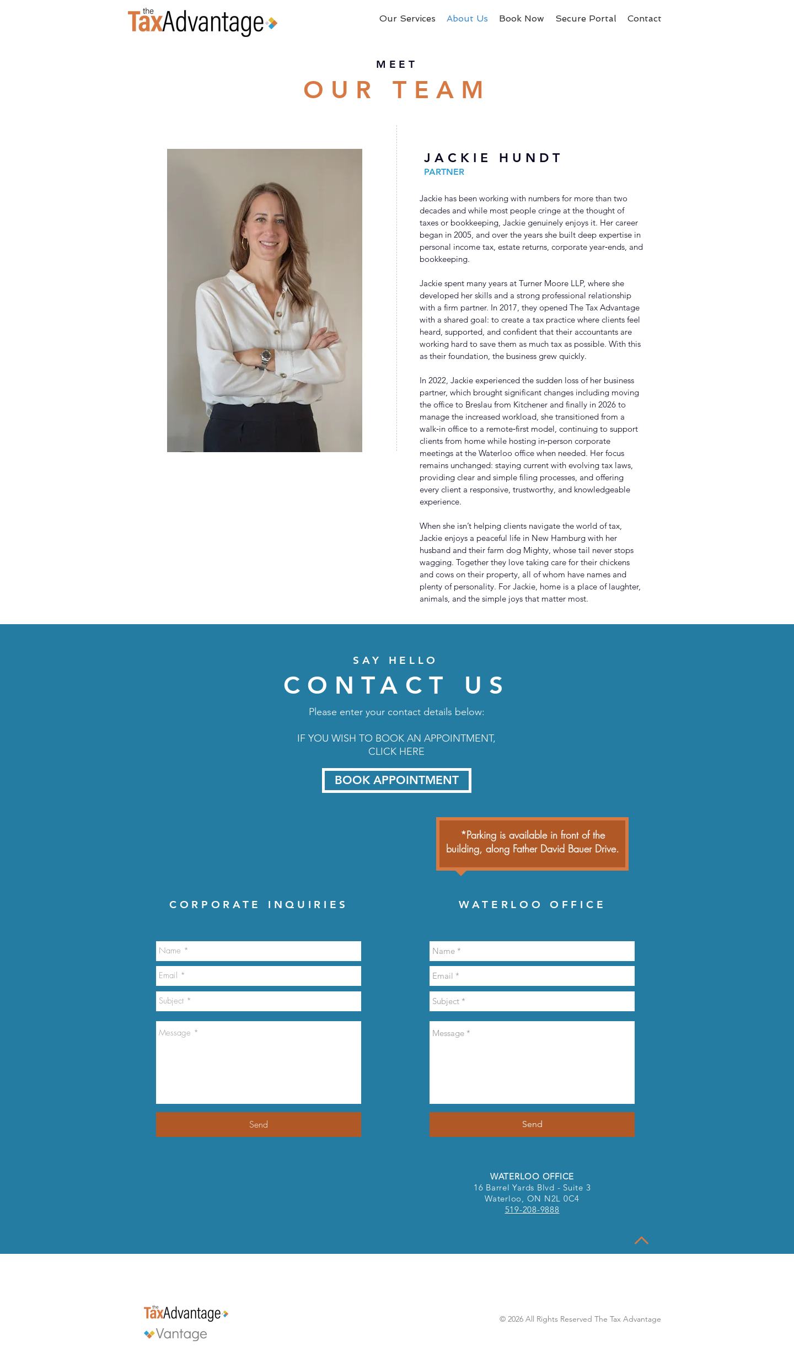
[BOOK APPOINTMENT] (396, 780)
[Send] (258, 1124)
